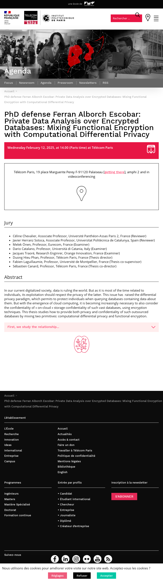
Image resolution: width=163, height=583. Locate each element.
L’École (9, 429)
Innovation (11, 440)
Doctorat (10, 510)
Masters (9, 499)
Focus (8, 83)
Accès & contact (69, 440)
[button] (57, 575)
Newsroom (26, 83)
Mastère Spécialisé (17, 505)
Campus (9, 462)
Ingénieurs (11, 494)
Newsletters (87, 83)
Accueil (9, 396)
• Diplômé (64, 521)
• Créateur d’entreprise (73, 527)
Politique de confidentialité (76, 456)
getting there (114, 173)
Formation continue (17, 516)
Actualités (65, 434)
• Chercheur (66, 505)
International (13, 451)
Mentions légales (69, 462)
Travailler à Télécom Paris (75, 451)
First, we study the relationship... (81, 328)
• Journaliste (67, 516)
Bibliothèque (66, 467)
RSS (105, 83)
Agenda (46, 83)
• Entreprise (66, 510)
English (62, 472)
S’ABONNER (124, 497)
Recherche (11, 434)
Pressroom (65, 83)
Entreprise (11, 456)
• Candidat (65, 494)
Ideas (8, 445)
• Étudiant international (74, 499)
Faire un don (66, 445)
